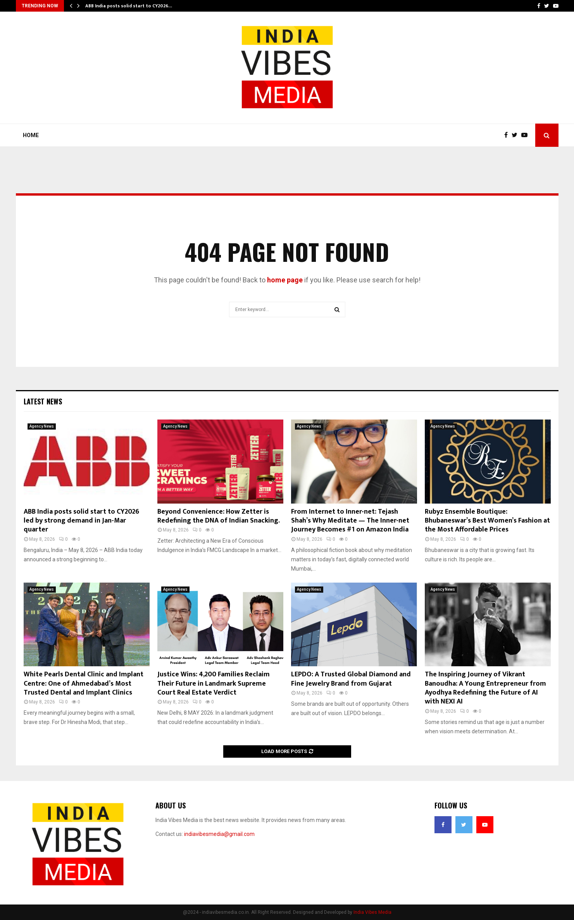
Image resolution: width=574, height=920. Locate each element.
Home (31, 135)
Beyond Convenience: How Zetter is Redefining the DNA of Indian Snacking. (218, 516)
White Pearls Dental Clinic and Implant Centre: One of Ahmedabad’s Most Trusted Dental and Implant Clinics (83, 683)
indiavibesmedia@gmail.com (219, 834)
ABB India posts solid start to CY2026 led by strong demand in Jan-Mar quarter (81, 521)
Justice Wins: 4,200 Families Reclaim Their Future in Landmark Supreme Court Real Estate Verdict (213, 683)
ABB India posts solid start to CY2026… (128, 6)
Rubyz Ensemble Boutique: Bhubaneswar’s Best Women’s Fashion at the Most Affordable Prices (487, 521)
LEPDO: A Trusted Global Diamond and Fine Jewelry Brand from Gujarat (351, 679)
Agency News (41, 426)
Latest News (43, 401)
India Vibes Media (372, 912)
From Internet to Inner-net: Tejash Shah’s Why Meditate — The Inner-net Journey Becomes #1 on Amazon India (350, 521)
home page (285, 280)
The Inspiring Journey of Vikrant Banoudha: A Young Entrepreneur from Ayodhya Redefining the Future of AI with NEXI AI (485, 688)
